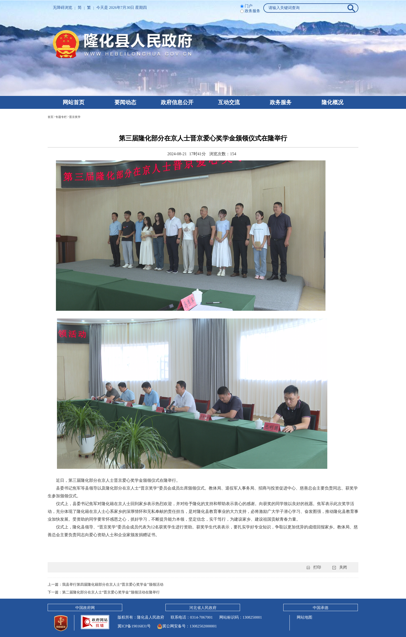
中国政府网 (85, 608)
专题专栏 (65, 117)
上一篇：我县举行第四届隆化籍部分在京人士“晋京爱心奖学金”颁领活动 (109, 584)
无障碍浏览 (62, 7)
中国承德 (320, 608)
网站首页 (73, 102)
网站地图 (304, 617)
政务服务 (281, 102)
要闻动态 (125, 102)
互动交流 (229, 102)
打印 (317, 567)
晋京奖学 (83, 117)
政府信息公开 (177, 102)
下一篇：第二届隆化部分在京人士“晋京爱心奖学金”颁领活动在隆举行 (108, 592)
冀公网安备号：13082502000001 (187, 626)
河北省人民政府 (202, 608)
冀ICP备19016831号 (134, 626)
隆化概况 (332, 102)
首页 (51, 117)
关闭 (343, 567)
